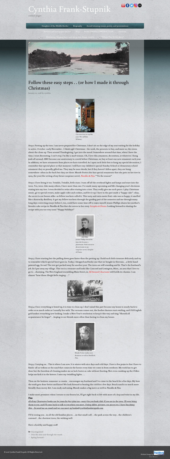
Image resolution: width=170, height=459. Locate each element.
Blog (77, 31)
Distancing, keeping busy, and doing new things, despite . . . (71, 37)
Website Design (146, 454)
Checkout (122, 31)
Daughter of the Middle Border (55, 25)
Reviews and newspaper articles (57, 31)
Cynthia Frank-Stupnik (69, 8)
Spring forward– (38, 437)
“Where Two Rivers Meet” (112, 37)
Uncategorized (37, 431)
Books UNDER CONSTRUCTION (98, 31)
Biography (77, 25)
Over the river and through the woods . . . (48, 434)
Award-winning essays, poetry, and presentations (107, 25)
